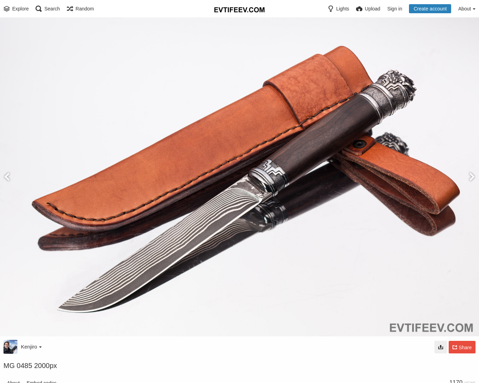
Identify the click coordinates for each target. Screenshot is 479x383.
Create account (430, 8)
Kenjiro (31, 347)
